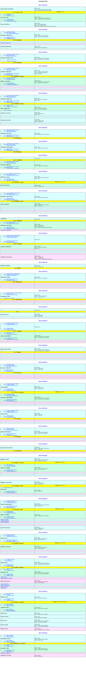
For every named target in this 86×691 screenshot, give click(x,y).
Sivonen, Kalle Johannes (12, 354)
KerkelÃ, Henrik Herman (12, 492)
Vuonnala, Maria (10, 630)
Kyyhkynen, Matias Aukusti (10, 414)
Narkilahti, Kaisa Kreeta (12, 191)
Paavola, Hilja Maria (9, 345)
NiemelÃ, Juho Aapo (11, 38)
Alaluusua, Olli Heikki (12, 419)
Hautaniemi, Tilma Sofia (9, 313)
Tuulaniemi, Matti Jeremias (10, 33)
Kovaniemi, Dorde (8, 684)
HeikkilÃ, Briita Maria (12, 563)
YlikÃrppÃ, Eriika (8, 388)
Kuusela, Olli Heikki (12, 62)
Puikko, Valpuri (10, 389)
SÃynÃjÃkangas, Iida (8, 78)
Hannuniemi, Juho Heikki (12, 531)
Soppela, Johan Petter (5, 613)
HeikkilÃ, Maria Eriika (12, 421)
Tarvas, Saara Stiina (9, 603)
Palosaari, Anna (10, 599)
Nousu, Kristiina (11, 636)
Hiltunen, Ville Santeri (9, 82)
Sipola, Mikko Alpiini (9, 537)
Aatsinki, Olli (10, 592)
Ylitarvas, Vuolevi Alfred (10, 488)
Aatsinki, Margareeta (9, 593)
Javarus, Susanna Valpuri (12, 113)
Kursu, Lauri (10, 487)
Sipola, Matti (10, 536)
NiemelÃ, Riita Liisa (9, 39)
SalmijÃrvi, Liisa (11, 16)
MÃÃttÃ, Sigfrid (10, 677)
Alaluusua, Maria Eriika (12, 340)
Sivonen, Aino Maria (8, 355)
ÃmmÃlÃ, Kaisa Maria (11, 40)
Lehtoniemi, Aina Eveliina (13, 89)
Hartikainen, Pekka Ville (12, 566)
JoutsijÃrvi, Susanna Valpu (13, 568)
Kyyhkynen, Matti (11, 413)
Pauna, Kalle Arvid (8, 511)
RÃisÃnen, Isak (7, 624)
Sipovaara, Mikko (11, 382)
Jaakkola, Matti (10, 542)
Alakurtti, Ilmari (8, 350)
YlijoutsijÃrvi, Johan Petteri (14, 183)
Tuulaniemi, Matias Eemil (9, 57)
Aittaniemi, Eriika (11, 84)
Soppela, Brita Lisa (4, 616)
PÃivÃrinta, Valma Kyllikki (6, 242)
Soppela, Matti (3, 617)
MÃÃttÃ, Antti (7, 678)
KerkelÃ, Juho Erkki (11, 561)
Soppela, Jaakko (7, 587)
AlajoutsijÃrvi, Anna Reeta (13, 79)
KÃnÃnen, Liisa (10, 604)
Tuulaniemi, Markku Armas (6, 44)
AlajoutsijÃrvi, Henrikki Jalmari (11, 249)
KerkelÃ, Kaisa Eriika (9, 493)
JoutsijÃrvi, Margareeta (9, 641)
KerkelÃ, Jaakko (10, 628)
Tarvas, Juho (10, 602)
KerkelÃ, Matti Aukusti (9, 562)
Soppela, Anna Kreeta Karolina (6, 607)
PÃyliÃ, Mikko (10, 597)
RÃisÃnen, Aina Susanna (12, 457)
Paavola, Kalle (10, 344)
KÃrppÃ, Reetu (10, 14)
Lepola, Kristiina (8, 116)
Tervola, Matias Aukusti (9, 339)
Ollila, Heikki (10, 634)
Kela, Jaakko (10, 640)
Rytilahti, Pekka (11, 586)
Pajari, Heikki (10, 387)
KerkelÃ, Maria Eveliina (9, 516)
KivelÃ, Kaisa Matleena (12, 351)
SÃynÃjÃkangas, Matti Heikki (13, 77)
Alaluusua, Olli (10, 189)
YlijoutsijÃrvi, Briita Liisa (5, 686)
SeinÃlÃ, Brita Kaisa (12, 538)
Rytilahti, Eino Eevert (9, 451)
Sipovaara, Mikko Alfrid (9, 383)
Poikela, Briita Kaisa (12, 250)
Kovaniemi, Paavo (11, 683)
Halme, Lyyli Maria (8, 456)
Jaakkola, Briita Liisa (9, 543)
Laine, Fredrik (7, 15)
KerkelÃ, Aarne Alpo (4, 545)
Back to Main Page (43, 5)
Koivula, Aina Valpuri (12, 64)
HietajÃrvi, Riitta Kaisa (12, 356)
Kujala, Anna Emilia (11, 346)
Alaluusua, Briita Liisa (9, 190)
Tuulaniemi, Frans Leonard (10, 72)
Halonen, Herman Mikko (5, 614)
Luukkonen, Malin (11, 625)
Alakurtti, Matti (11, 349)
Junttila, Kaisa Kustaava (12, 452)
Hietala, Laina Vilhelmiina (10, 88)
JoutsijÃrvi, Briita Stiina (13, 185)
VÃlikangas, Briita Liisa (12, 415)
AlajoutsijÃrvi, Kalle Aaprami (14, 248)
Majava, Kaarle (10, 111)
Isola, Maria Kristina (12, 21)
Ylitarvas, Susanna (11, 489)
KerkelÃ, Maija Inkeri (5, 548)
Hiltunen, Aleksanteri (12, 81)
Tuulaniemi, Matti (11, 32)
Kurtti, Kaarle (10, 623)
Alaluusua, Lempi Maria (9, 420)
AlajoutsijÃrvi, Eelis (9, 308)
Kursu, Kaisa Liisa (11, 544)
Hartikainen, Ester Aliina (10, 567)
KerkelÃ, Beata (7, 629)
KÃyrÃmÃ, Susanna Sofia (12, 384)
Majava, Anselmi (7, 112)
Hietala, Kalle (10, 87)
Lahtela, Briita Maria (12, 494)
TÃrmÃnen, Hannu (10, 19)
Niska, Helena (10, 588)
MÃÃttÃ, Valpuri (10, 685)
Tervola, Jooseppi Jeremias (13, 338)
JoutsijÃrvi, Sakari (8, 635)
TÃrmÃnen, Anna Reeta (9, 20)
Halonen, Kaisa (10, 594)
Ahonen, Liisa (10, 679)
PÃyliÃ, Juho (7, 598)
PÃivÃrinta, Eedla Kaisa (9, 255)
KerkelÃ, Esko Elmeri (5, 547)
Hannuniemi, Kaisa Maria (9, 532)
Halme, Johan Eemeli (11, 455)
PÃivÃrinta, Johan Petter (9, 184)
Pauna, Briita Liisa (11, 533)
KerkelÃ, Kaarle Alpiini (9, 526)
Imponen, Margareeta (11, 642)
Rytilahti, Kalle (11, 450)
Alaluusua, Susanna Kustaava (13, 34)
